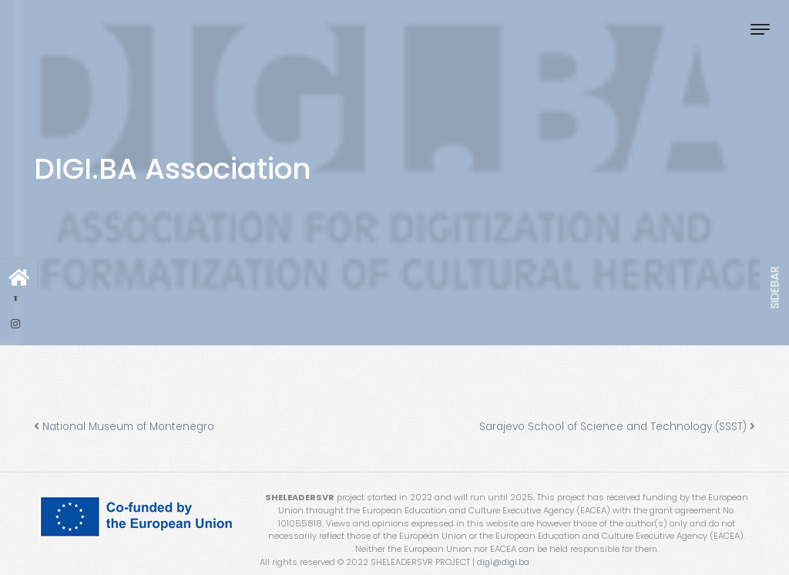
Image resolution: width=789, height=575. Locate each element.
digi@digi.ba (503, 562)
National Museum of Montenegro (128, 426)
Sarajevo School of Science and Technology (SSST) (613, 426)
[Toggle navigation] (760, 29)
